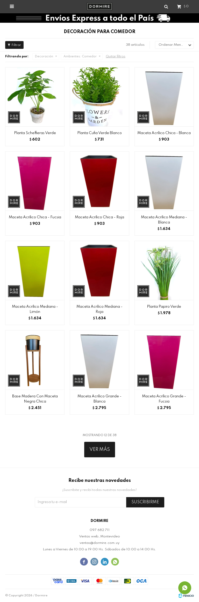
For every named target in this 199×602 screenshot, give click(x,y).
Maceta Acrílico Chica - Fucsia (35, 217)
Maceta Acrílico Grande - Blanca (99, 399)
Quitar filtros (115, 56)
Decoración (44, 56)
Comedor (80, 56)
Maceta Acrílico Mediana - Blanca (164, 219)
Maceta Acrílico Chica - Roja (99, 217)
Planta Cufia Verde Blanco (99, 133)
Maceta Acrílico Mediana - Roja (99, 309)
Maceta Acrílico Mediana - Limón (35, 309)
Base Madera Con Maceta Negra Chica (35, 399)
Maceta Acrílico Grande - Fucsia (164, 399)
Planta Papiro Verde (164, 306)
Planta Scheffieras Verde (35, 133)
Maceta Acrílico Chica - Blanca (164, 133)
